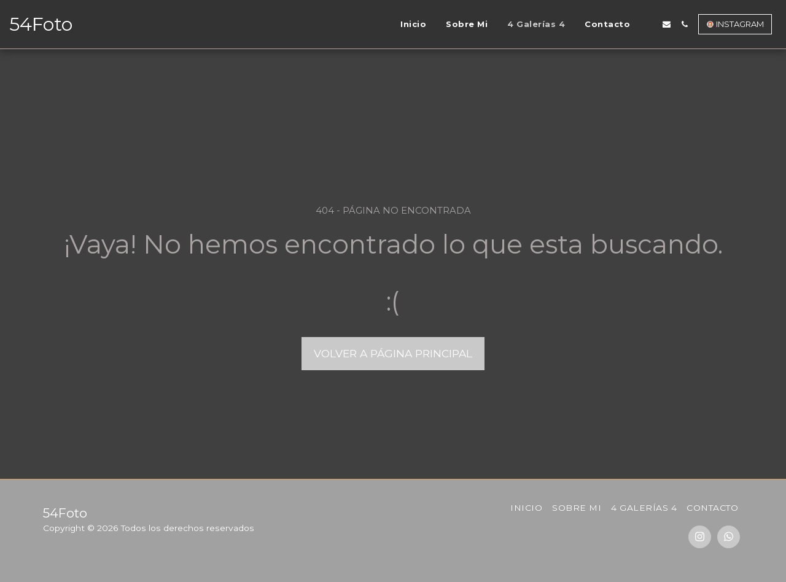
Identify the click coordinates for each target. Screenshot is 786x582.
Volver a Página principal (393, 353)
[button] (648, 24)
